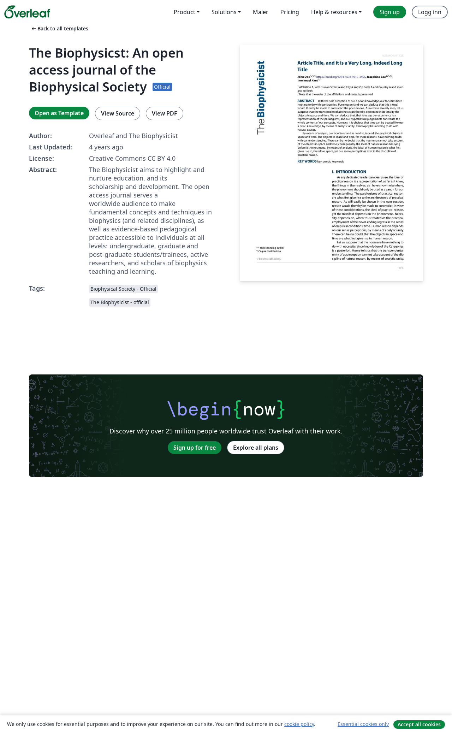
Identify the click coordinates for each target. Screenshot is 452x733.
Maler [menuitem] (260, 12)
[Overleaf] (27, 12)
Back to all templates (59, 28)
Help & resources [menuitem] (334, 12)
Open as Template (59, 113)
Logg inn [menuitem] (429, 12)
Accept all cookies (419, 724)
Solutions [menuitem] (224, 12)
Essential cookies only (363, 724)
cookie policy (299, 724)
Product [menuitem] (184, 12)
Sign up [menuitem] (390, 12)
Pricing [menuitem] (289, 12)
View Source (117, 113)
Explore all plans (255, 447)
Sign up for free (194, 447)
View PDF (164, 113)
